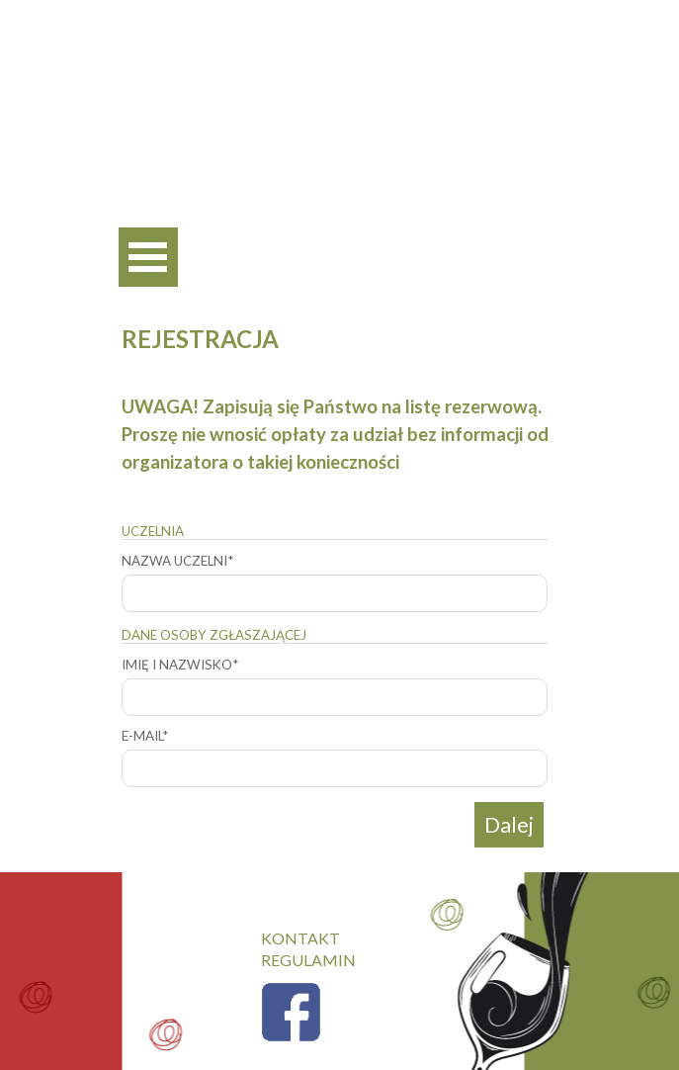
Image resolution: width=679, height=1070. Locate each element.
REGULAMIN (308, 959)
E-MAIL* (145, 736)
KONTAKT (300, 938)
